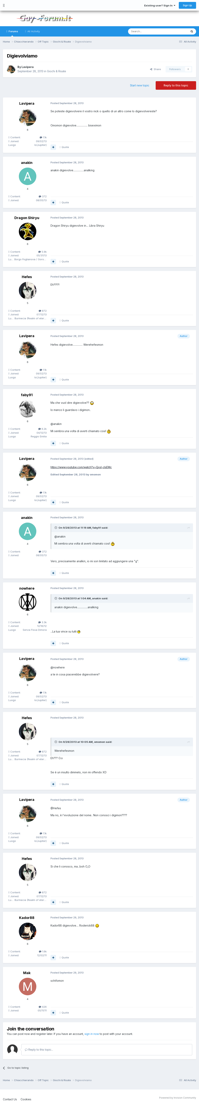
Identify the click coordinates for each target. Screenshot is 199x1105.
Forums (13, 33)
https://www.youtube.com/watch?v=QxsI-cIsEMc (81, 467)
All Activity (33, 31)
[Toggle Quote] (56, 527)
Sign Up (187, 5)
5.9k (42, 251)
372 (43, 196)
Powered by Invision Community (177, 1097)
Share (155, 69)
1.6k (43, 951)
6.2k (42, 428)
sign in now (92, 1033)
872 (43, 310)
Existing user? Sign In (159, 5)
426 (43, 1006)
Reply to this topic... (39, 1049)
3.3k (42, 622)
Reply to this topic (176, 85)
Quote (65, 147)
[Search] (148, 31)
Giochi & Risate (56, 71)
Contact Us (10, 1099)
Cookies (26, 1099)
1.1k (43, 137)
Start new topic (139, 85)
